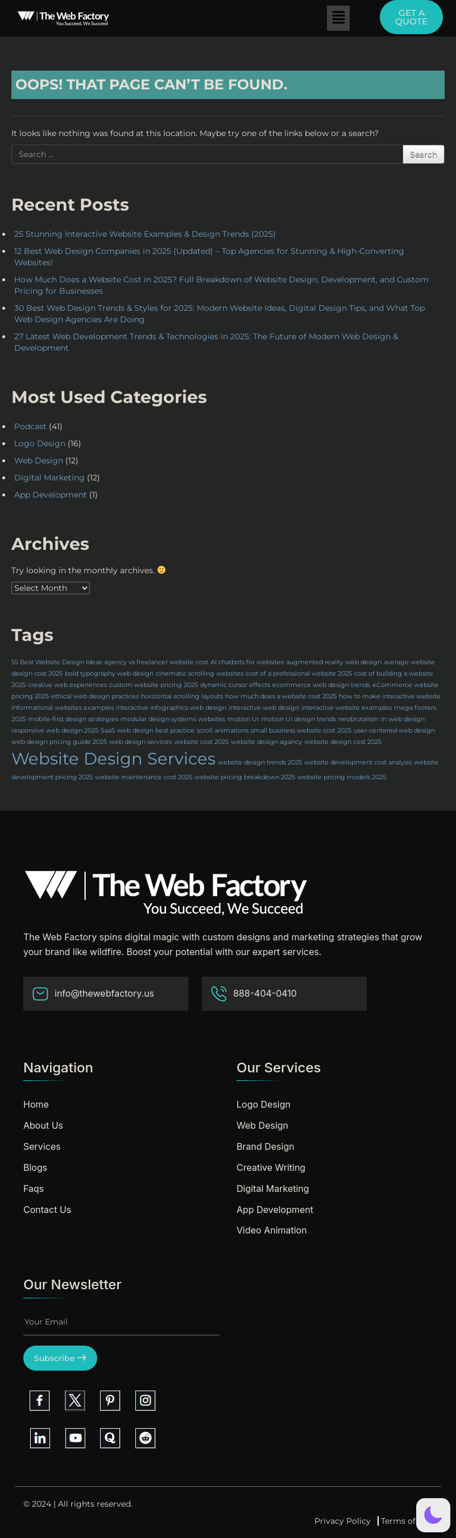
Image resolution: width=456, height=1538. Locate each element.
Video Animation (272, 1230)
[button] (338, 18)
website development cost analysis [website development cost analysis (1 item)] (358, 762)
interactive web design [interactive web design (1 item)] (264, 708)
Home (36, 1104)
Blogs (35, 1167)
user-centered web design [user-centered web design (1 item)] (394, 730)
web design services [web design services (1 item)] (140, 742)
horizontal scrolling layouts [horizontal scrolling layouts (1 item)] (182, 696)
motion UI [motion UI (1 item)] (243, 719)
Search (423, 154)
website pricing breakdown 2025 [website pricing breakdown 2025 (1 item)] (244, 777)
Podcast (30, 426)
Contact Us (47, 1209)
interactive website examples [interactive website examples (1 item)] (346, 708)
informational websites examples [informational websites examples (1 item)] (62, 708)
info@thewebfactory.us (93, 993)
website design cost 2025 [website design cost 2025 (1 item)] (343, 742)
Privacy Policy (342, 1521)
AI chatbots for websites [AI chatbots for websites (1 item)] (247, 662)
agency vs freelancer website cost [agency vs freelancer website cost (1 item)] (156, 662)
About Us (43, 1125)
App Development (50, 495)
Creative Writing (271, 1167)
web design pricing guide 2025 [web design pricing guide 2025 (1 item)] (59, 742)
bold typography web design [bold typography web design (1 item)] (109, 673)
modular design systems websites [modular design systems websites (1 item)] (173, 719)
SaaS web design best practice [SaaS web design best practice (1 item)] (147, 730)
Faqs (33, 1188)
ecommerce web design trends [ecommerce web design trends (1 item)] (321, 685)
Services (42, 1146)
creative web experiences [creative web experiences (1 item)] (67, 685)
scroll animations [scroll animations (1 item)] (222, 730)
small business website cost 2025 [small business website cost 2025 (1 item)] (301, 730)
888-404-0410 (253, 993)
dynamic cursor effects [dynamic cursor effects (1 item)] (235, 685)
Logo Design (39, 443)
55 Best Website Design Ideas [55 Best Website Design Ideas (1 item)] (56, 662)
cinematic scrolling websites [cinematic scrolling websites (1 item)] (199, 673)
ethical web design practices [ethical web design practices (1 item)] (95, 696)
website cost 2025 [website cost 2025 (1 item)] (201, 742)
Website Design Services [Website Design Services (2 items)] (113, 758)
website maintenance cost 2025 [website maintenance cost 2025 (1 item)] (143, 777)
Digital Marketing (49, 477)
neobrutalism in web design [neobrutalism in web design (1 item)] (381, 719)
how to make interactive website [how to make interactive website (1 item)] (390, 696)
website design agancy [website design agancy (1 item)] (266, 742)
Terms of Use (407, 1521)
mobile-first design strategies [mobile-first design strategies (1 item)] (73, 719)
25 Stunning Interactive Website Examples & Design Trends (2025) (145, 234)
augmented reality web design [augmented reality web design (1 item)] (334, 662)
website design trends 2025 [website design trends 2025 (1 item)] (260, 762)
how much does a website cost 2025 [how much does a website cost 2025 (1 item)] (281, 696)
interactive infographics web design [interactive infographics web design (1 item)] (171, 708)
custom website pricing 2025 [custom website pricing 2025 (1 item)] (153, 685)
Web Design (38, 460)
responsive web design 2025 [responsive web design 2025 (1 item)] (54, 730)
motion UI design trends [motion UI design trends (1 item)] (298, 719)
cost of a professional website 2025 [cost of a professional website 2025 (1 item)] (299, 673)
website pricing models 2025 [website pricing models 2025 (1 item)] (341, 777)
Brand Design (266, 1146)
